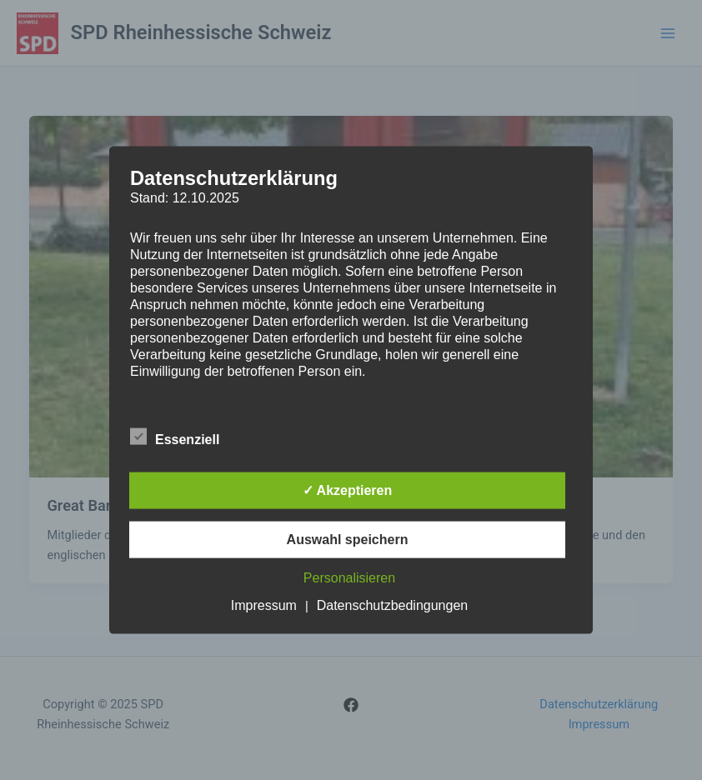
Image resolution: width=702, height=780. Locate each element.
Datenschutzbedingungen (392, 605)
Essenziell (174, 436)
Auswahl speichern (348, 539)
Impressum (264, 605)
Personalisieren (349, 577)
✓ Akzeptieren (348, 489)
